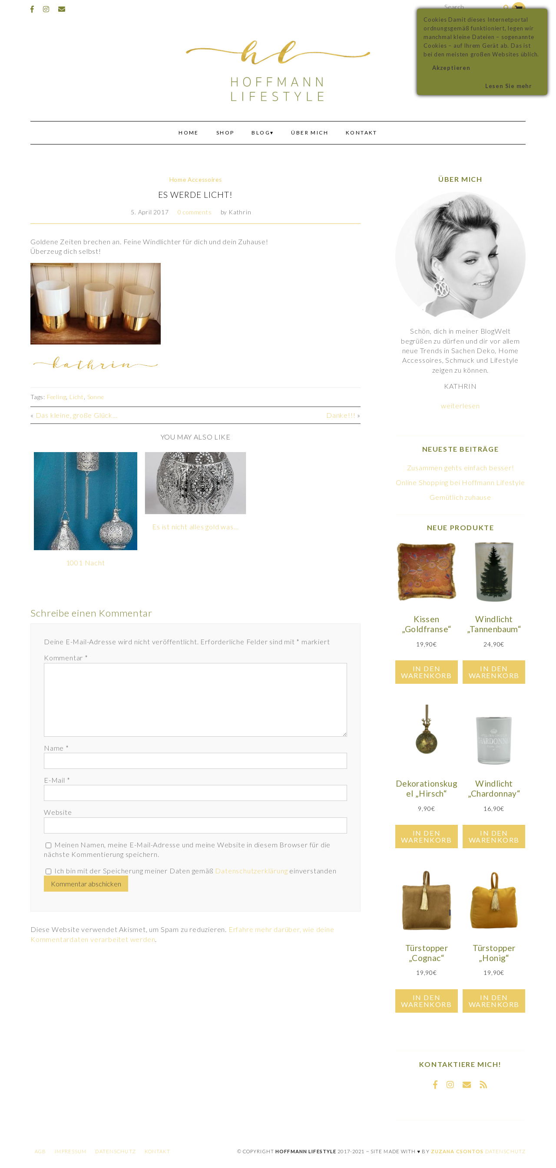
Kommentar (66, 657)
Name (56, 748)
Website (58, 812)
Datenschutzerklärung (251, 870)
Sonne (95, 397)
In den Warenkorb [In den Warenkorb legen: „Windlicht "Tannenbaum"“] (494, 671)
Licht (77, 397)
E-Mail (57, 780)
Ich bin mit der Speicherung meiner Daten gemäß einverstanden (195, 870)
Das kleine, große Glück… (77, 415)
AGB (40, 1151)
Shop (225, 132)
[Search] (506, 8)
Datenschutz (115, 1151)
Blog (261, 132)
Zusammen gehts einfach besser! (460, 467)
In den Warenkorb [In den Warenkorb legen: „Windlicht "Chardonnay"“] (494, 836)
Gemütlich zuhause (460, 497)
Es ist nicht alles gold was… (195, 526)
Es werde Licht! (195, 195)
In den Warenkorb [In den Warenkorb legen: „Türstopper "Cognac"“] (426, 1000)
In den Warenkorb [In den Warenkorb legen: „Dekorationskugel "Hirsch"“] (426, 836)
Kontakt (361, 132)
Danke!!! (340, 415)
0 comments (195, 212)
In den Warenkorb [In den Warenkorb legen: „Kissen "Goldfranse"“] (426, 671)
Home (189, 132)
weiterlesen (460, 405)
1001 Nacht (85, 562)
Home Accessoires (195, 179)
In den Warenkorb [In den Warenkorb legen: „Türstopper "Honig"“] (494, 1000)
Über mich (309, 132)
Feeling (56, 397)
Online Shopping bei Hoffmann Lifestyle (460, 482)
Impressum (70, 1151)
